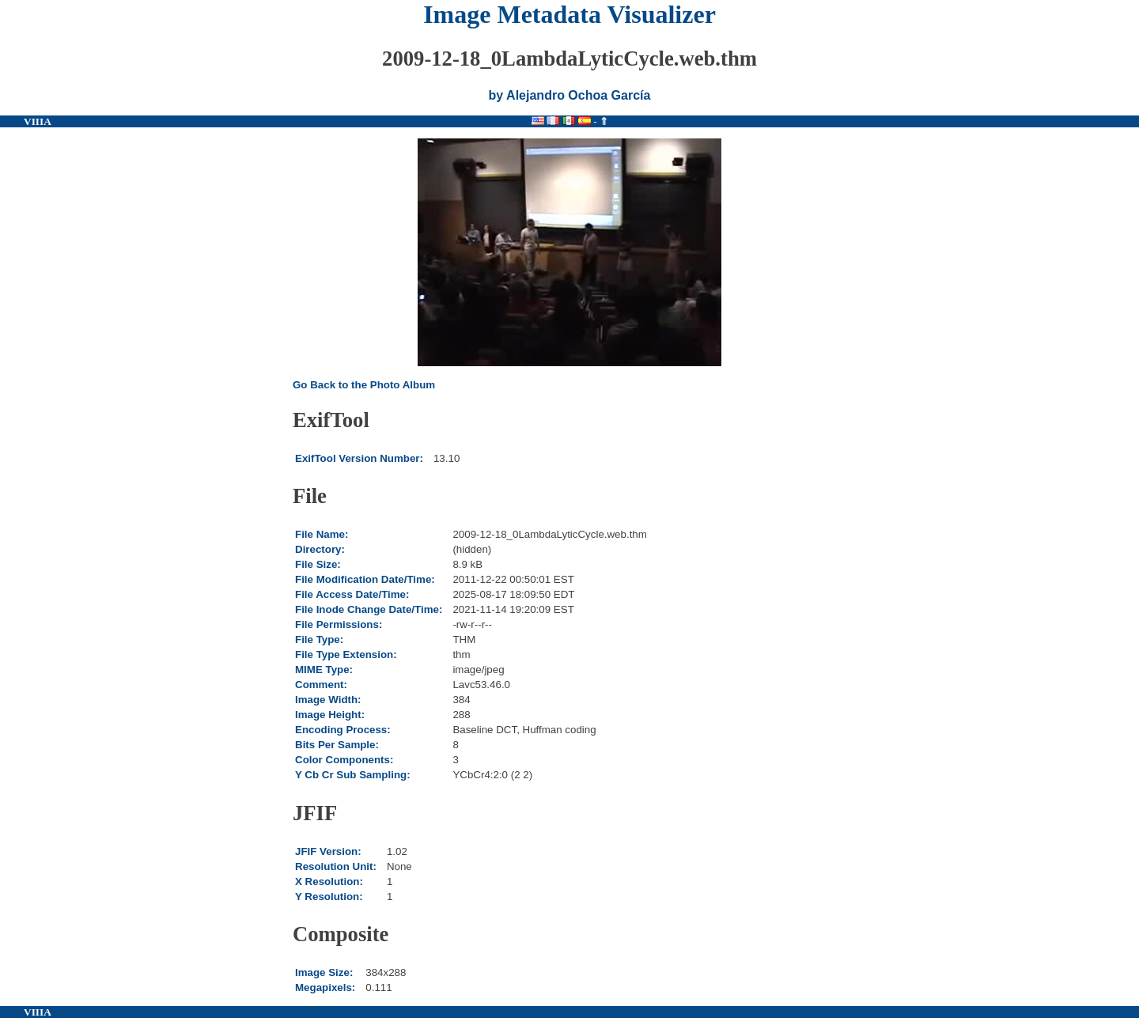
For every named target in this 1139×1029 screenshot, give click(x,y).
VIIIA (37, 121)
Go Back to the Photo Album (364, 385)
